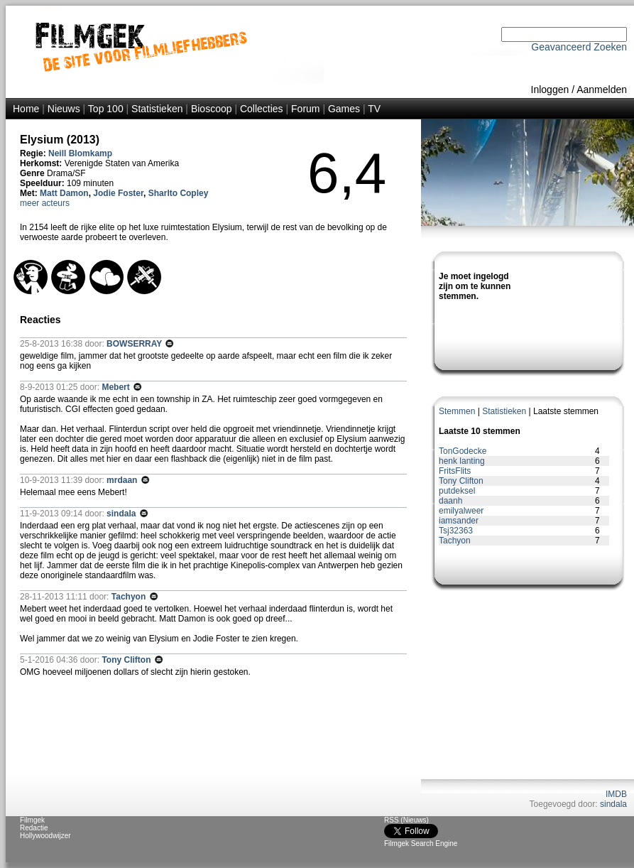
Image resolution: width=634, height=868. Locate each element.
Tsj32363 (456, 531)
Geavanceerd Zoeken (579, 47)
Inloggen (550, 89)
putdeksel (457, 491)
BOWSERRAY (135, 344)
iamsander (459, 521)
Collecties (261, 108)
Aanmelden (601, 89)
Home (26, 108)
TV (374, 108)
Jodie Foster (118, 193)
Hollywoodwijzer (45, 836)
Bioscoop (211, 108)
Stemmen (457, 411)
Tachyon (455, 541)
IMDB (616, 794)
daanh (450, 501)
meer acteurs (45, 203)
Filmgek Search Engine (420, 843)
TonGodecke (462, 451)
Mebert (117, 387)
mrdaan (123, 480)
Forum (305, 108)
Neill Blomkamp (80, 153)
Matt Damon (64, 193)
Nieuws (64, 108)
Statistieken (156, 108)
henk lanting (462, 461)
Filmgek (32, 820)
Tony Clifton (461, 481)
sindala (613, 804)
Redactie (34, 828)
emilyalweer (461, 511)
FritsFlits (455, 471)
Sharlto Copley (178, 193)
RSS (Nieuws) (406, 820)
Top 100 (106, 108)
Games (344, 108)
